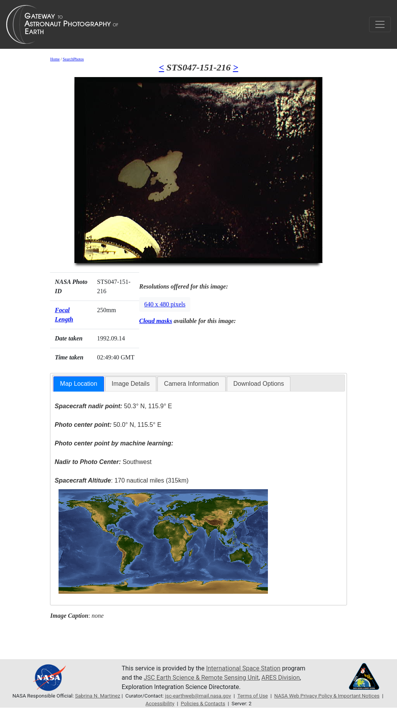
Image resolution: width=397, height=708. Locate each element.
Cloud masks (155, 321)
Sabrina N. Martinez (97, 696)
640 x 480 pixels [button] (164, 304)
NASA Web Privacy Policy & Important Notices (327, 696)
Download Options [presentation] (258, 383)
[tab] (79, 384)
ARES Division (280, 677)
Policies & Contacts (203, 703)
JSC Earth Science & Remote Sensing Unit (201, 677)
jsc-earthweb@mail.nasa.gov (198, 696)
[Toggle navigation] (380, 24)
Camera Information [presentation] (191, 383)
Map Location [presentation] (78, 383)
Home (54, 59)
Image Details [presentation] (131, 383)
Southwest (103, 462)
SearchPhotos (73, 59)
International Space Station (243, 668)
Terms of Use (252, 696)
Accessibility (159, 703)
